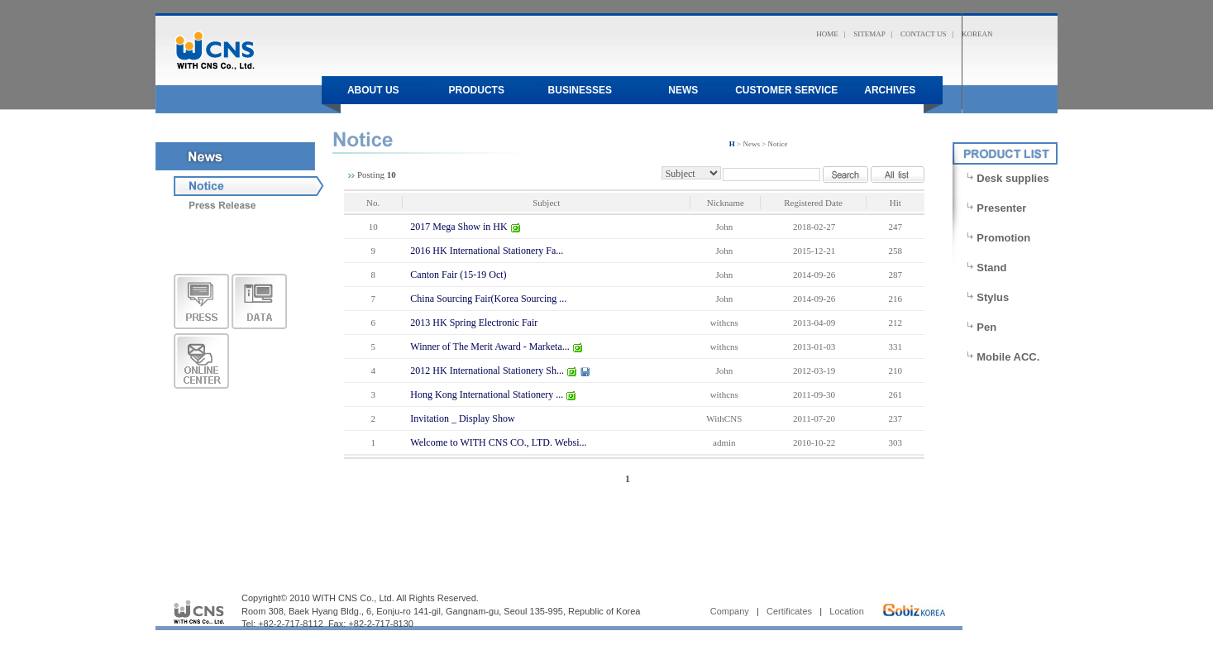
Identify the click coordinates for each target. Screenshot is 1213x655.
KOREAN (977, 34)
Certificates (789, 611)
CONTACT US (923, 34)
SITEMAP (869, 34)
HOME (827, 34)
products (476, 90)
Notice (778, 144)
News (683, 90)
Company (729, 611)
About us (373, 90)
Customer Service (786, 90)
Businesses (580, 90)
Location (846, 611)
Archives (889, 90)
